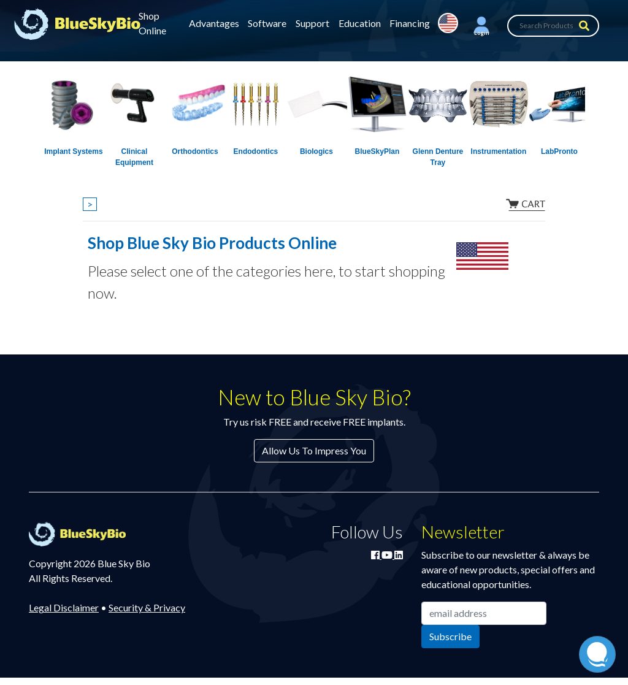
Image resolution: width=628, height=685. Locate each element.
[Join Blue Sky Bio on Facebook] (376, 555)
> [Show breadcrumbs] (90, 204)
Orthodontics (195, 151)
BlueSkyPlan (377, 151)
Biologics (316, 151)
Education (360, 23)
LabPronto (559, 151)
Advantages (214, 23)
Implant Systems (73, 151)
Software (267, 23)
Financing (409, 23)
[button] (481, 26)
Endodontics (256, 151)
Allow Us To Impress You (314, 450)
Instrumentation (499, 151)
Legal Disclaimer (64, 607)
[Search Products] (553, 26)
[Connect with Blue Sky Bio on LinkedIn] (398, 555)
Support (312, 23)
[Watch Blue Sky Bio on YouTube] (387, 555)
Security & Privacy (147, 607)
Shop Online (152, 23)
